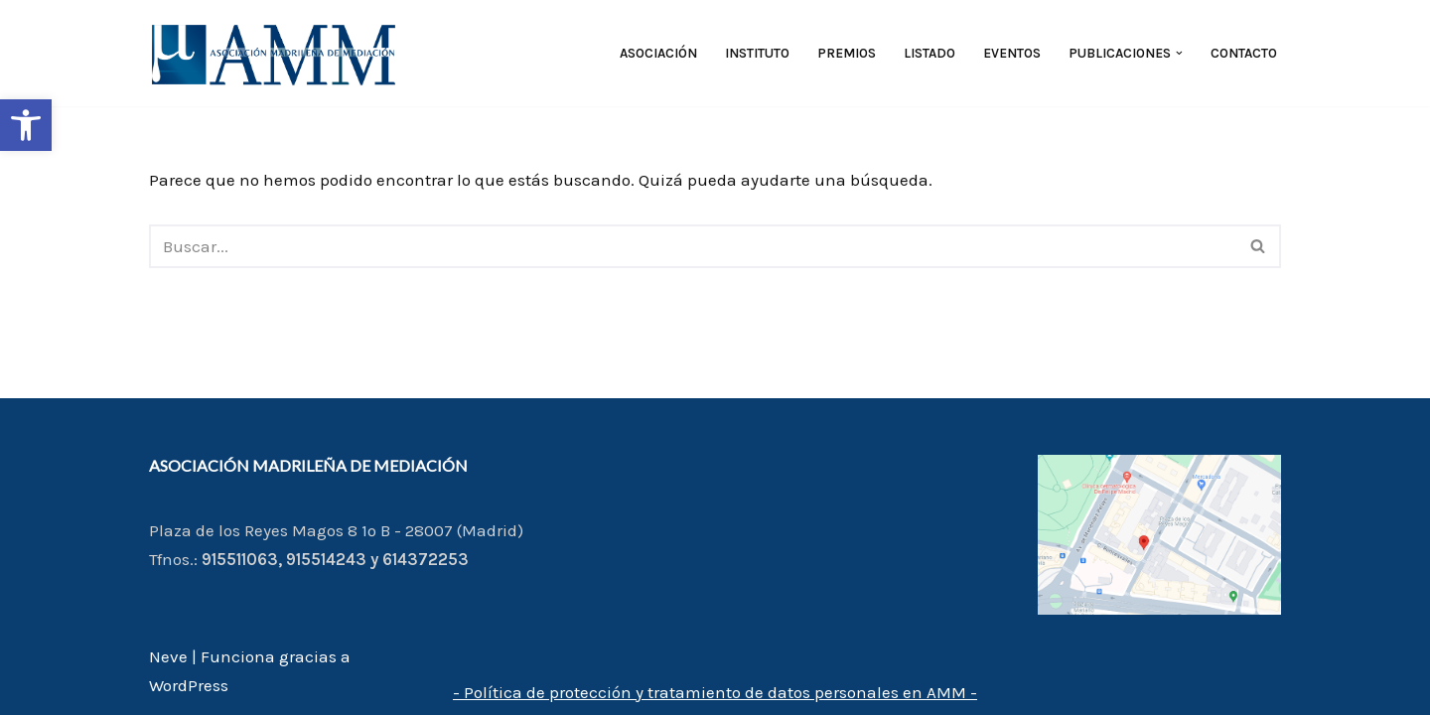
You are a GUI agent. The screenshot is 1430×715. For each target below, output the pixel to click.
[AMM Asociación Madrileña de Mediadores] (278, 53)
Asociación (658, 53)
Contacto (1244, 53)
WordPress (188, 685)
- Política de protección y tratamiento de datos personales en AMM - (715, 692)
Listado (929, 53)
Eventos (1012, 53)
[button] (26, 125)
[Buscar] (692, 246)
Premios (846, 53)
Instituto (757, 53)
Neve (168, 656)
